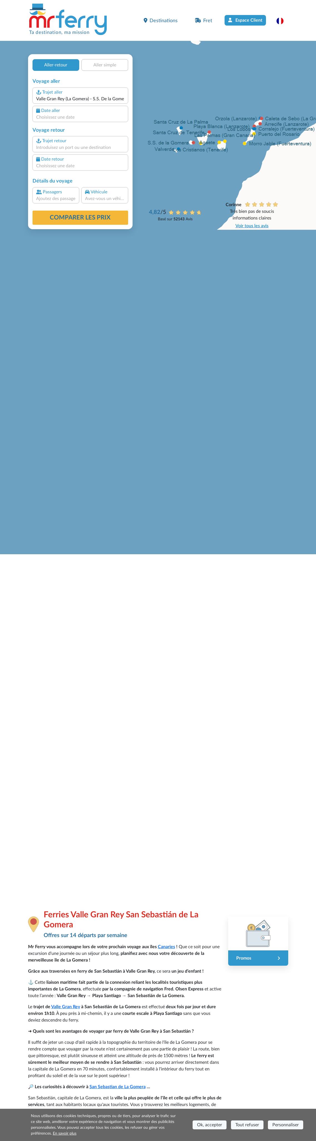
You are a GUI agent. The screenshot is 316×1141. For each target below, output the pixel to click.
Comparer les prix (80, 217)
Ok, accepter (209, 1125)
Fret (203, 20)
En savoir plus (64, 1133)
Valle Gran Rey (65, 1007)
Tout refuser (247, 1125)
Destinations (161, 20)
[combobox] (80, 99)
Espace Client (245, 20)
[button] (282, 21)
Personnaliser (285, 1125)
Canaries (166, 947)
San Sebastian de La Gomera (117, 1087)
